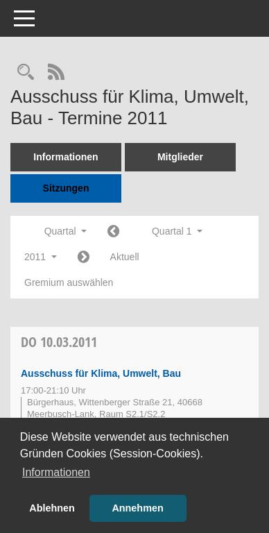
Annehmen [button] (137, 508)
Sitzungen (66, 188)
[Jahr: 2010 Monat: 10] (113, 232)
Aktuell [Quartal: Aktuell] (124, 256)
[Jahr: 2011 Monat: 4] (83, 258)
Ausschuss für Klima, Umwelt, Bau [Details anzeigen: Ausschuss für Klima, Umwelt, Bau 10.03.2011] (101, 373)
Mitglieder (180, 156)
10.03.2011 (59, 341)
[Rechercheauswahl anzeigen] (25, 73)
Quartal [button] (65, 231)
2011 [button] (40, 256)
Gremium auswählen (68, 282)
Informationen (65, 156)
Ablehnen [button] (52, 508)
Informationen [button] (56, 472)
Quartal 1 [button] (177, 231)
